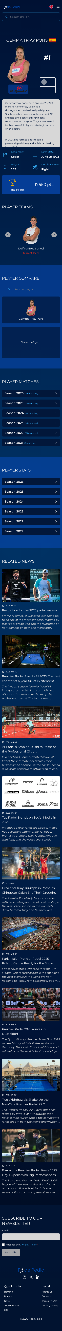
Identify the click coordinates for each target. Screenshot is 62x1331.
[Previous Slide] (8, 234)
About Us (47, 1291)
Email (5, 1230)
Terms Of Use (49, 1300)
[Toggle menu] (58, 7)
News (7, 1300)
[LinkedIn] (37, 1277)
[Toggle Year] (56, 393)
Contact (46, 1296)
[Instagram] (24, 1277)
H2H (6, 1310)
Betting (8, 1291)
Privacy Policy (28, 1244)
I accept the (22, 1244)
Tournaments (12, 1305)
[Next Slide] (54, 234)
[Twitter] (31, 1277)
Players (8, 1296)
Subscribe (11, 1252)
